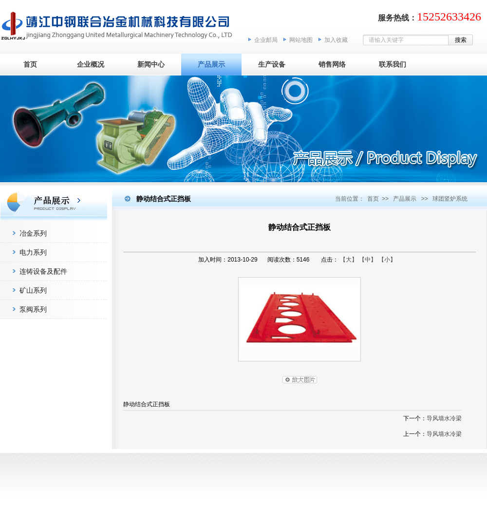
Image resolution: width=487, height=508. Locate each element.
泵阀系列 (33, 309)
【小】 (387, 259)
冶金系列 (33, 233)
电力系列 (33, 252)
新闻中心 (151, 64)
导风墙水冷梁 (444, 418)
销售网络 (332, 64)
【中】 (367, 259)
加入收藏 (336, 40)
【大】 (348, 259)
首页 (30, 64)
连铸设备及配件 (43, 271)
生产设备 (271, 64)
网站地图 (301, 40)
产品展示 (211, 64)
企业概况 (90, 64)
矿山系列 (33, 290)
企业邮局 (266, 40)
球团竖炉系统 (450, 198)
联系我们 (392, 64)
